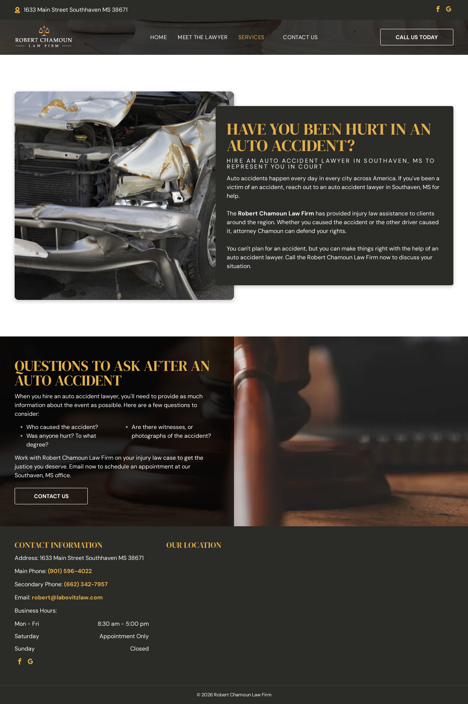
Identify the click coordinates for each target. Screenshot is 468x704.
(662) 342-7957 (86, 584)
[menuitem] (158, 37)
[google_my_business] (448, 10)
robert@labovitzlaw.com (67, 597)
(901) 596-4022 (70, 571)
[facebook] (437, 10)
